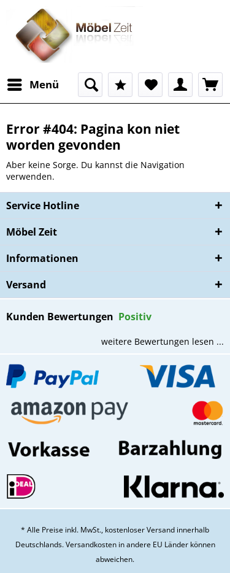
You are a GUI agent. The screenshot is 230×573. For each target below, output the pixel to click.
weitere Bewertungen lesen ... (162, 341)
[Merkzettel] (150, 84)
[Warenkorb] (210, 84)
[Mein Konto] (180, 84)
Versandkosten (91, 544)
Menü (33, 83)
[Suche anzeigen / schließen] (90, 84)
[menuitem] (32, 84)
